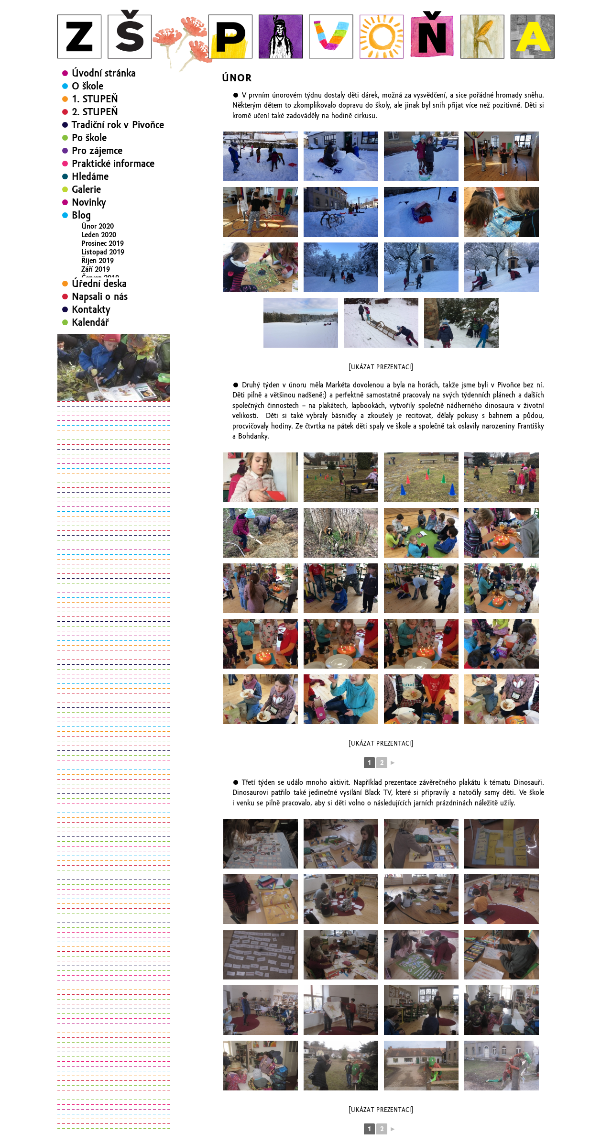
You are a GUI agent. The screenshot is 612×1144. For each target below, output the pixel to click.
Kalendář (90, 372)
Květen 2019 (100, 286)
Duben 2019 (100, 295)
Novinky (89, 202)
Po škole (89, 138)
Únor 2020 (97, 226)
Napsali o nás (100, 346)
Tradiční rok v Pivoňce (118, 125)
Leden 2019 (98, 321)
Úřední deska (99, 333)
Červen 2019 (100, 278)
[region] (113, 417)
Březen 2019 (100, 303)
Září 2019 (95, 269)
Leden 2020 (98, 235)
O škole (87, 86)
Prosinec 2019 (102, 243)
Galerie (86, 189)
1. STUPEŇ (95, 99)
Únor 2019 (97, 312)
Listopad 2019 (102, 252)
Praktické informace (113, 163)
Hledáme (90, 176)
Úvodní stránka (104, 73)
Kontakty (91, 359)
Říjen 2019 (97, 260)
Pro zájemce (97, 150)
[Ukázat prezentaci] (381, 367)
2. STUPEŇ (95, 112)
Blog (81, 215)
